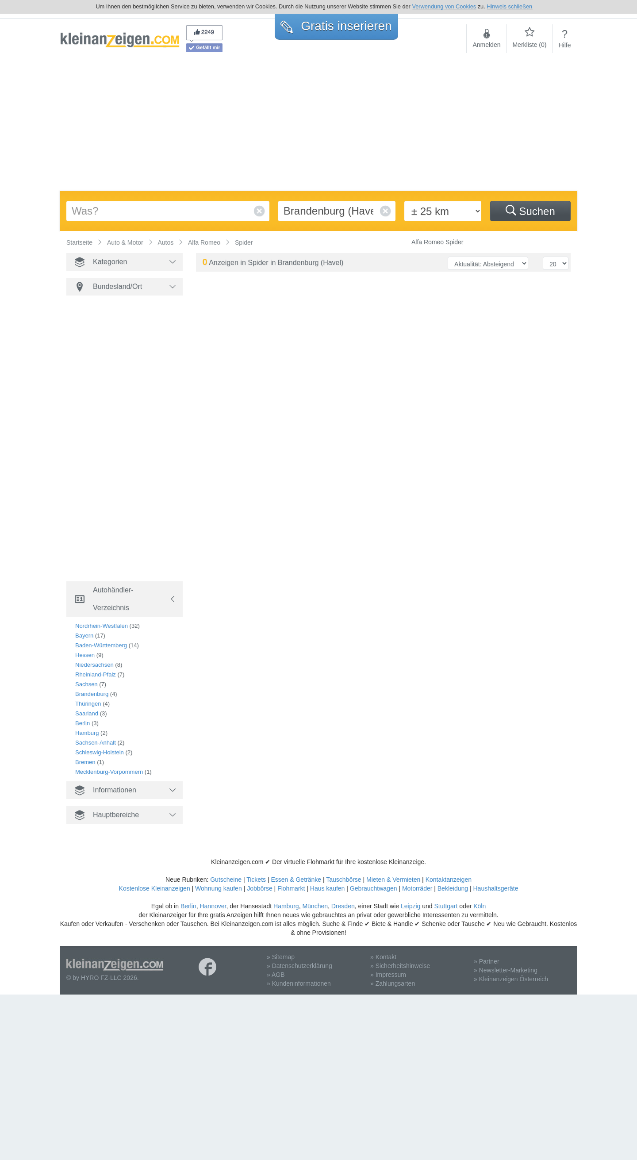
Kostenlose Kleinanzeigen (154, 888)
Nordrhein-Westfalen (101, 625)
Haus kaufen (327, 888)
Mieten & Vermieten (393, 879)
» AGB (275, 974)
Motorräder (417, 888)
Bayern (84, 635)
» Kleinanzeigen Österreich (511, 979)
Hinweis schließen (509, 6)
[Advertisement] (318, 125)
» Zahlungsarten (392, 983)
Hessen (85, 655)
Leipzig (410, 906)
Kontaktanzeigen (449, 879)
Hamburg (87, 733)
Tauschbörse (343, 879)
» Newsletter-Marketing (505, 970)
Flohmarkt (291, 888)
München (315, 906)
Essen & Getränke (296, 879)
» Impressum (388, 974)
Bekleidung (452, 888)
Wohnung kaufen (218, 888)
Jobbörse (259, 888)
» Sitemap (281, 956)
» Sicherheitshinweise (400, 965)
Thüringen (88, 703)
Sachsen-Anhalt (95, 742)
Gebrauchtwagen (373, 888)
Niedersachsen (94, 664)
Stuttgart (446, 906)
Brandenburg (91, 694)
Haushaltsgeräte (495, 888)
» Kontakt (383, 956)
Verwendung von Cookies (444, 6)
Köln (479, 906)
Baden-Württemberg (101, 645)
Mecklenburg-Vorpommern (109, 771)
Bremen (85, 762)
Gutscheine (226, 879)
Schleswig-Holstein (99, 752)
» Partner (486, 961)
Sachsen (86, 684)
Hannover (213, 906)
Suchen (530, 211)
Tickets (256, 879)
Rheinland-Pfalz (95, 674)
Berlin (82, 723)
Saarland (86, 713)
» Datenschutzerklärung (299, 965)
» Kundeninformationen (299, 983)
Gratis (335, 26)
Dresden (343, 906)
